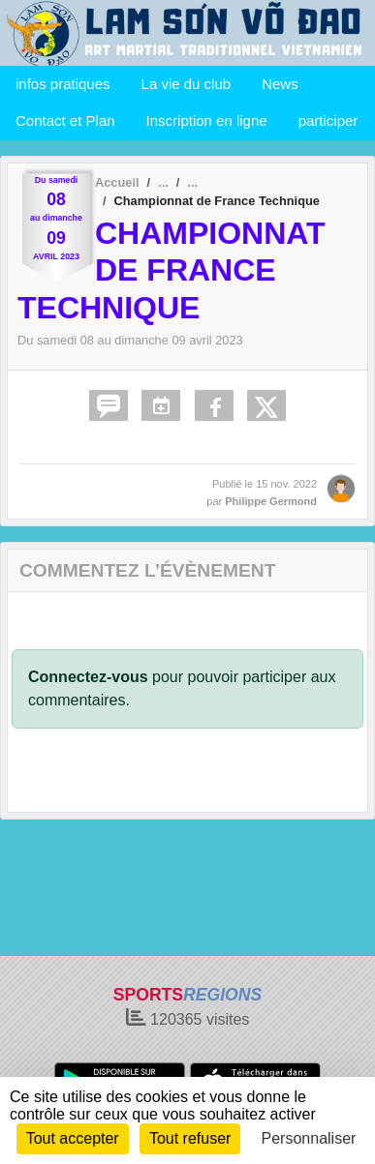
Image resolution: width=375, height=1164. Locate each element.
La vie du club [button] (186, 83)
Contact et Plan (65, 120)
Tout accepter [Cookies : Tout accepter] (72, 1138)
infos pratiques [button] (63, 83)
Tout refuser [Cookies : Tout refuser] (190, 1138)
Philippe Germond (271, 501)
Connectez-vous (88, 677)
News (280, 83)
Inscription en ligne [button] (206, 120)
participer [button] (328, 120)
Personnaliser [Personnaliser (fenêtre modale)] (309, 1138)
